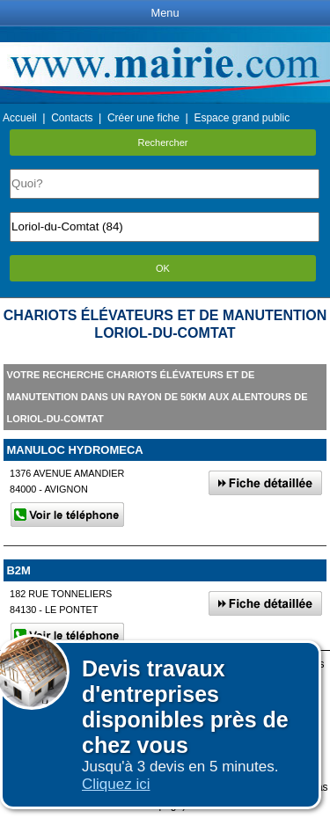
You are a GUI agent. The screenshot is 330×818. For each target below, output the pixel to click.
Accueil (20, 118)
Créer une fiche (143, 118)
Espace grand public (242, 118)
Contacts (71, 118)
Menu (164, 12)
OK (163, 268)
